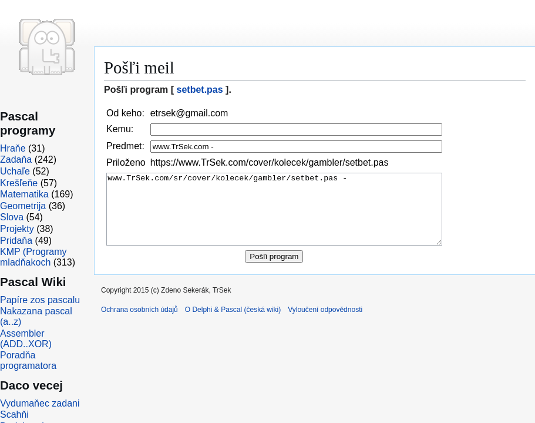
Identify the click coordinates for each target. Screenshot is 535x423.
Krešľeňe (19, 183)
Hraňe (13, 148)
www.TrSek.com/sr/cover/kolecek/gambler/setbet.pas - (274, 216)
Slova (11, 217)
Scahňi (14, 414)
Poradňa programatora (28, 360)
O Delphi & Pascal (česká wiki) (233, 324)
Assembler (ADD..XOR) (26, 338)
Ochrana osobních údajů (139, 324)
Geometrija (23, 206)
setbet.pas (200, 90)
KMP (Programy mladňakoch (33, 257)
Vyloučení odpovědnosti (325, 324)
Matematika (24, 194)
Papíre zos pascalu (40, 300)
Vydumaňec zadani (40, 403)
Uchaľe (15, 171)
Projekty (17, 229)
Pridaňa (16, 241)
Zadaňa (16, 159)
